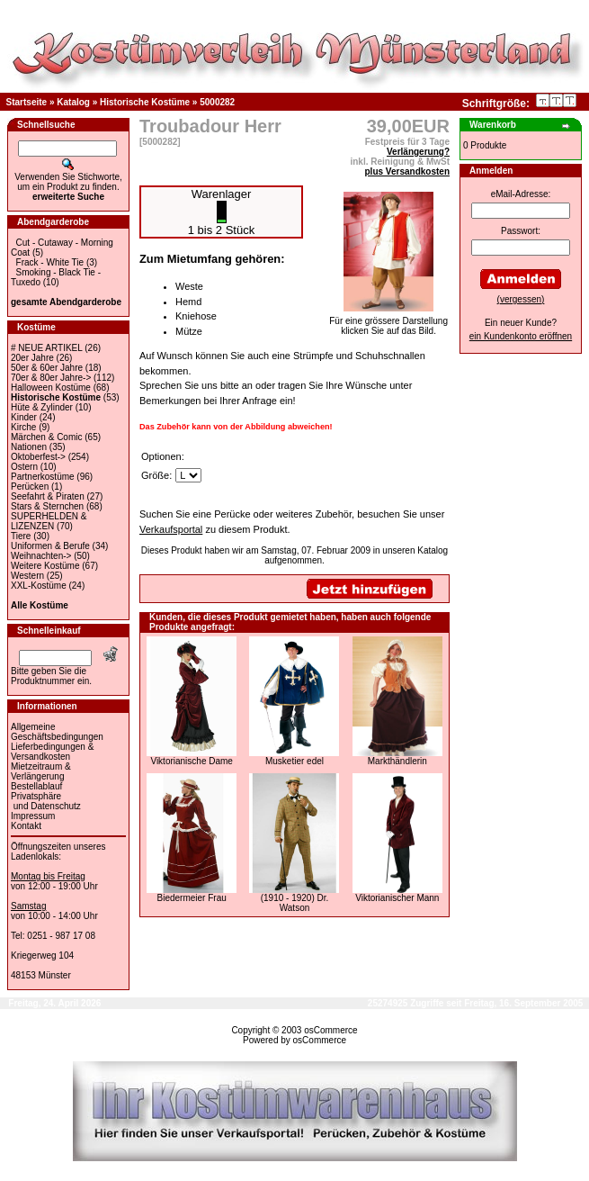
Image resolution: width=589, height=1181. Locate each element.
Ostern (24, 467)
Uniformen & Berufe (50, 546)
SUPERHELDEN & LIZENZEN (48, 521)
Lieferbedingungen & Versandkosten (52, 752)
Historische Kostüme (145, 102)
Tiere (21, 536)
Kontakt (26, 826)
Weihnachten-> (41, 556)
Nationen (29, 447)
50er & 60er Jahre (47, 368)
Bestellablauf (36, 786)
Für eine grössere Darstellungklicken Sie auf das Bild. (388, 322)
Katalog (73, 102)
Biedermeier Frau (192, 898)
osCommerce (330, 1030)
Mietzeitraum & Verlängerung (41, 771)
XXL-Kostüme (39, 585)
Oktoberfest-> (38, 457)
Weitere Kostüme (45, 566)
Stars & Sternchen (47, 506)
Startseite (27, 102)
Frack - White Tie (50, 262)
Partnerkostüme (43, 477)
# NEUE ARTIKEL (46, 348)
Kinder (24, 417)
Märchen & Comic (46, 437)
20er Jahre (32, 358)
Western (27, 576)
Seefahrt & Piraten (48, 496)
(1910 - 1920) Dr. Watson (295, 903)
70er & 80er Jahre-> (51, 378)
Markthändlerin (397, 761)
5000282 (217, 102)
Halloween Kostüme (51, 387)
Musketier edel (294, 761)
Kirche (23, 427)
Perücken (30, 486)
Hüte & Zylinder (42, 407)
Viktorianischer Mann (397, 898)
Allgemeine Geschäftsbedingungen (57, 732)
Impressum (33, 816)
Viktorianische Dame (191, 761)
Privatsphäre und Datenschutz (46, 801)
